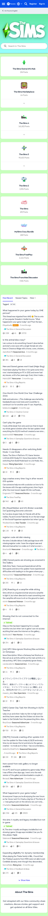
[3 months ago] (25, 325)
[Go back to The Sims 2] (24, 185)
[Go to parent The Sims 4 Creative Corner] (16, 412)
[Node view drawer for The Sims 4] (24, 134)
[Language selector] (19, 3)
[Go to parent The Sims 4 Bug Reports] (14, 382)
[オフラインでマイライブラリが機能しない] (24, 687)
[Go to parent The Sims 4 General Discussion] (17, 329)
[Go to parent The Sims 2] (39, 549)
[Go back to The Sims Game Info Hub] (24, 69)
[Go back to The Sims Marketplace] (24, 92)
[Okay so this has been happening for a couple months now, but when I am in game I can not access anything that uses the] (24, 629)
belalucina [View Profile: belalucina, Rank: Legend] (7, 408)
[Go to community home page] (11, 3)
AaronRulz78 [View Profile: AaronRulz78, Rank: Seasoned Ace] (8, 352)
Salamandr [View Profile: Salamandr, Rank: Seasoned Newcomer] (7, 838)
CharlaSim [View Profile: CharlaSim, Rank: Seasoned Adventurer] (7, 805)
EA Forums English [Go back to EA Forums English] (10, 11)
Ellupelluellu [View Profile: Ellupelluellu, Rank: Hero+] (7, 325)
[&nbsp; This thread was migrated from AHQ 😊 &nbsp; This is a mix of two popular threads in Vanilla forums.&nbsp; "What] (24, 319)
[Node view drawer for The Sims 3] (24, 166)
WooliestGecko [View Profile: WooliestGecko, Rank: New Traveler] (9, 523)
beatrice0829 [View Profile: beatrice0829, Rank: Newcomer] (8, 435)
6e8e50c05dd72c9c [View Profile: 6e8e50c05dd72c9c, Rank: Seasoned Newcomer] (11, 749)
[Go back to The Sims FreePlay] (24, 254)
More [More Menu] (33, 298)
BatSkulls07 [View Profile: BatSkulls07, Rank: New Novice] (7, 634)
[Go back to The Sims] (24, 208)
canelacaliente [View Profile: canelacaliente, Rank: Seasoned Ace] (8, 664)
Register (33, 4)
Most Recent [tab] (8, 298)
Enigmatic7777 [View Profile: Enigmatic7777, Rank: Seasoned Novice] (9, 493)
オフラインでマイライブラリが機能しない (22, 678)
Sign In (42, 4)
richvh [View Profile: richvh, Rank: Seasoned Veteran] (5, 601)
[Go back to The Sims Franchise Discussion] (24, 277)
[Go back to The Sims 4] (24, 123)
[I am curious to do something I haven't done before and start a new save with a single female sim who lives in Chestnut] (24, 346)
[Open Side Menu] (3, 4)
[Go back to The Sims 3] (24, 154)
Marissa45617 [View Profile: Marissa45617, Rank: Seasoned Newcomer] (8, 575)
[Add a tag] (13, 304)
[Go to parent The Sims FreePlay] (12, 497)
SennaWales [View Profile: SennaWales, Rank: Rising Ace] (8, 865)
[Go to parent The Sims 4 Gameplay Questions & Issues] (21, 438)
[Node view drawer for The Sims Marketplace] (24, 103)
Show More (24, 880)
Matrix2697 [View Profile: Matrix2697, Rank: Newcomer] (7, 378)
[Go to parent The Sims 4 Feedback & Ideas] (16, 869)
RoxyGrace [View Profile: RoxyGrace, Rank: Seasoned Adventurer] (7, 722)
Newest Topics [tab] (21, 298)
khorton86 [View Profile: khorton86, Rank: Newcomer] (7, 549)
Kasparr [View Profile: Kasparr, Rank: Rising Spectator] (6, 464)
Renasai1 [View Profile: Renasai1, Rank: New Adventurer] (6, 778)
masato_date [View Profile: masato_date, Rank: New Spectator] (8, 693)
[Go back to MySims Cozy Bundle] (24, 231)
